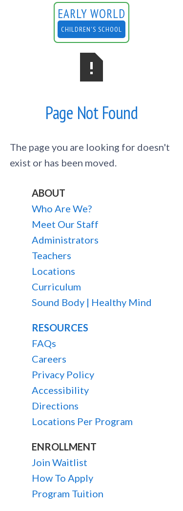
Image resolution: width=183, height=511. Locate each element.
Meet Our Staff (65, 224)
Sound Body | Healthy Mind (92, 302)
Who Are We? (62, 208)
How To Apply (62, 478)
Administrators (65, 239)
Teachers (51, 255)
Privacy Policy (63, 374)
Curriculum (56, 286)
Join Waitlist (59, 462)
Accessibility (60, 390)
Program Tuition (67, 493)
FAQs (44, 343)
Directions (55, 405)
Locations (53, 271)
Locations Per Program (82, 421)
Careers (49, 359)
